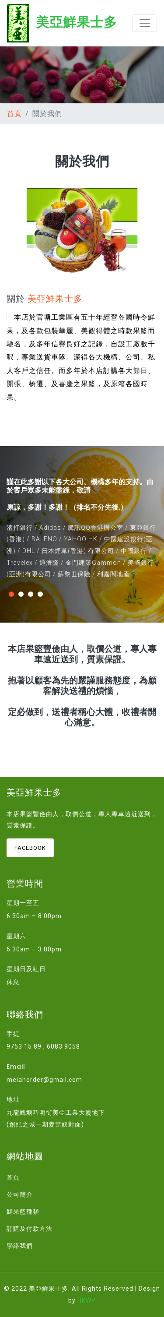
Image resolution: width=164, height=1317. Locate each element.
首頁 (14, 113)
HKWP (86, 1300)
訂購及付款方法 (29, 1228)
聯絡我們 (20, 1245)
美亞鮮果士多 (62, 23)
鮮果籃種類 (23, 1211)
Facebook (30, 848)
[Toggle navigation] (145, 23)
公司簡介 (20, 1194)
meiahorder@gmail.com (44, 1079)
